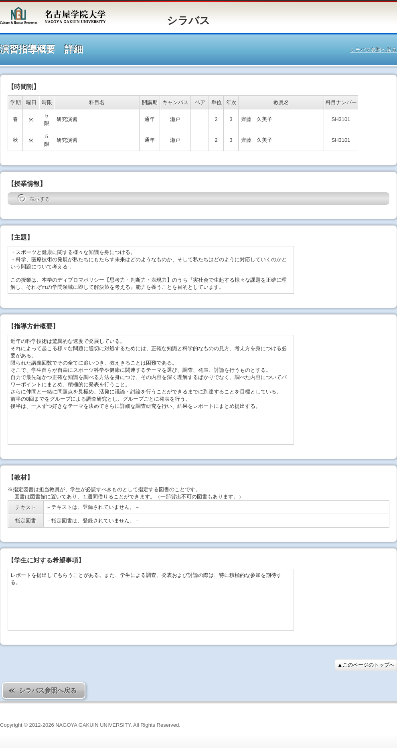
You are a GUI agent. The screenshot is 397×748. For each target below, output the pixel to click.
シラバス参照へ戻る (373, 50)
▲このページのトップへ (366, 665)
